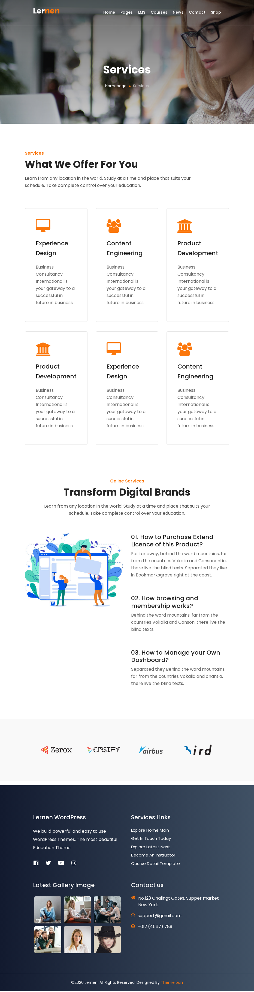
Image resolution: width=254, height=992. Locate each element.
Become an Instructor (153, 856)
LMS (141, 14)
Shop (216, 14)
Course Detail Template (155, 864)
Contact (197, 14)
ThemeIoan (172, 983)
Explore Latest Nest (150, 847)
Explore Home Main (150, 831)
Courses (159, 14)
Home (109, 14)
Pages (126, 14)
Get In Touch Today (151, 839)
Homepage (115, 85)
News (178, 14)
